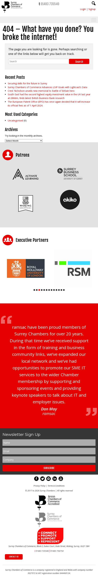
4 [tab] (42, 290)
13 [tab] (64, 290)
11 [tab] (59, 290)
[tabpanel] (25, 268)
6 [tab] (46, 290)
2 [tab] (37, 290)
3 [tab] (39, 290)
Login (83, 9)
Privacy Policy (39, 485)
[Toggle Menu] (93, 19)
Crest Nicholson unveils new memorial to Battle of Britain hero (41, 90)
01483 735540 (50, 4)
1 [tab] (34, 290)
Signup (92, 9)
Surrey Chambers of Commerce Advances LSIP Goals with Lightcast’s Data (47, 87)
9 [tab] (54, 290)
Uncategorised (15, 120)
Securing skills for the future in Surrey (27, 83)
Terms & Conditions (56, 485)
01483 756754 (57, 551)
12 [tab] (61, 290)
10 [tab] (56, 290)
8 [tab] (51, 290)
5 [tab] (44, 290)
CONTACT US (14, 556)
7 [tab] (49, 290)
